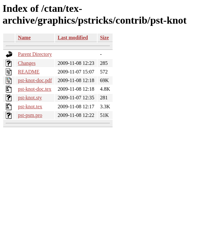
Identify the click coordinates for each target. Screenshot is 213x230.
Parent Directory (35, 54)
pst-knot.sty (30, 97)
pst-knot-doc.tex (34, 89)
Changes (27, 63)
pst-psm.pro (30, 115)
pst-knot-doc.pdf (35, 80)
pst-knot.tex (30, 106)
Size (104, 37)
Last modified (73, 37)
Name (24, 37)
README (29, 71)
